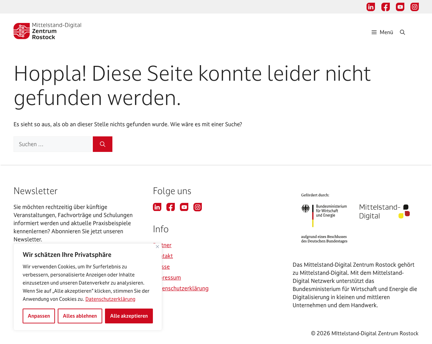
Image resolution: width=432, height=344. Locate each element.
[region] (88, 286)
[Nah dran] (157, 246)
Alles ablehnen (80, 316)
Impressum (167, 277)
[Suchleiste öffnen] (409, 32)
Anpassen (39, 316)
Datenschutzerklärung (110, 299)
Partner (162, 244)
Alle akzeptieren (129, 316)
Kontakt (163, 255)
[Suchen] (102, 144)
